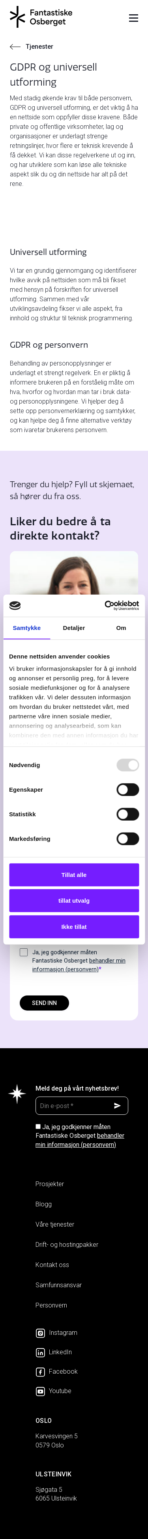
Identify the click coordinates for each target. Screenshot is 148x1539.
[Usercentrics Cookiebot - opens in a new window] (105, 606)
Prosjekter (50, 1184)
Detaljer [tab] (74, 627)
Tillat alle (74, 874)
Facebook (57, 1371)
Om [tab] (121, 627)
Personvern (51, 1305)
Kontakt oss (52, 1265)
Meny (133, 18)
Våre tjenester (55, 1224)
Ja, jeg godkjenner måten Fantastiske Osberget (79, 961)
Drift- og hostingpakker (67, 1244)
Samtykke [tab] (27, 627)
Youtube (53, 1391)
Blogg (44, 1204)
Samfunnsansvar (59, 1285)
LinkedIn (54, 1352)
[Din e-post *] (82, 1106)
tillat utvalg (74, 900)
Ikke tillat (73, 926)
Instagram (56, 1332)
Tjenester (39, 47)
